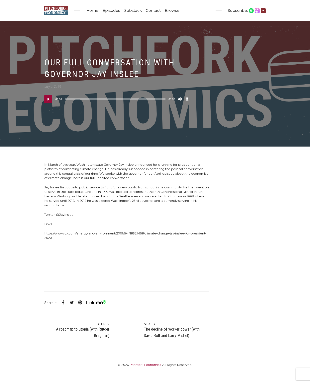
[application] (117, 99)
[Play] (48, 99)
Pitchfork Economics (145, 365)
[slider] (115, 99)
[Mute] (180, 99)
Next (150, 324)
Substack (133, 10)
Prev (103, 324)
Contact (153, 10)
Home (92, 10)
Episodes (111, 10)
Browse (172, 10)
